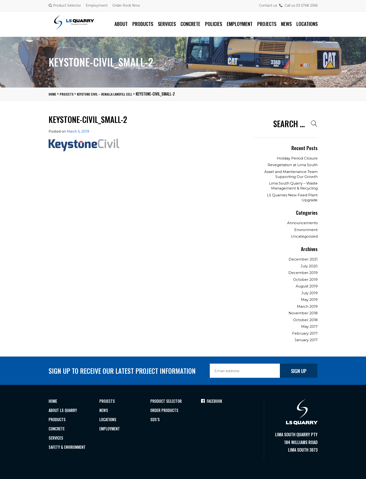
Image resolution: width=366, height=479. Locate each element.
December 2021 (303, 259)
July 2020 (309, 266)
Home (53, 401)
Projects (266, 23)
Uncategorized (304, 236)
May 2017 (309, 326)
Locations (307, 23)
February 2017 (305, 333)
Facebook (212, 401)
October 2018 (305, 320)
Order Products (165, 411)
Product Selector (65, 5)
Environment (306, 229)
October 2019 (305, 279)
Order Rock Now (126, 5)
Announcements (302, 223)
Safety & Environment (69, 450)
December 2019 (303, 272)
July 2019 (309, 293)
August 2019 (307, 286)
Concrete (190, 23)
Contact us (268, 5)
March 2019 (307, 306)
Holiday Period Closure (297, 158)
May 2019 (309, 299)
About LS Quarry (64, 411)
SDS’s (155, 421)
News (286, 23)
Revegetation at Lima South (293, 165)
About (121, 23)
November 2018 (303, 313)
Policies (213, 23)
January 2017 (306, 340)
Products (142, 23)
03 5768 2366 (307, 5)
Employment (97, 5)
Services (167, 23)
